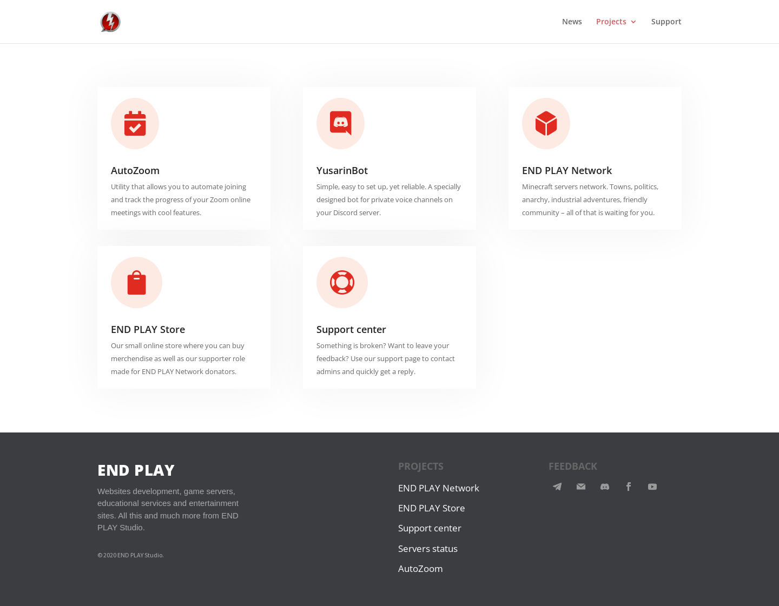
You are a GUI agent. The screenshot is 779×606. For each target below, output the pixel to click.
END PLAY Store (148, 329)
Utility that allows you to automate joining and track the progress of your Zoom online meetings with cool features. (180, 199)
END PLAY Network (567, 170)
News (572, 22)
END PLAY (136, 470)
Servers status (428, 548)
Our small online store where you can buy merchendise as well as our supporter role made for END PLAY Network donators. (178, 358)
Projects (611, 22)
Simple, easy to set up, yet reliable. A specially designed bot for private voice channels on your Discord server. (388, 199)
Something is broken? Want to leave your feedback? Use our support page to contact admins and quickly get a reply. (385, 358)
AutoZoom (135, 170)
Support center (351, 329)
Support (666, 22)
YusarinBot (342, 170)
